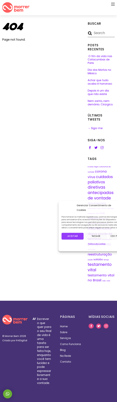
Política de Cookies (97, 243)
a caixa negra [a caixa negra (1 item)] (93, 167)
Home (64, 326)
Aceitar (72, 235)
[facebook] (90, 147)
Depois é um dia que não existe (98, 92)
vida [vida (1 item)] (104, 281)
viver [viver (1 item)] (108, 281)
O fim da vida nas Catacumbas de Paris (100, 60)
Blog (63, 350)
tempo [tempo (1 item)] (106, 260)
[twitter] (96, 147)
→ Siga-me (95, 128)
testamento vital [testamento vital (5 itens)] (100, 267)
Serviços (65, 338)
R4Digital (21, 340)
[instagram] (102, 147)
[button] (7, 393)
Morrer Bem (12, 336)
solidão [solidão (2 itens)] (98, 259)
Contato (65, 362)
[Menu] (113, 4)
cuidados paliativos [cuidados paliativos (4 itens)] (100, 179)
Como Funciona (70, 344)
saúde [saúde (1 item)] (90, 260)
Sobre (63, 332)
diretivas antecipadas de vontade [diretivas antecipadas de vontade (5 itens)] (101, 192)
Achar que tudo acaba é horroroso (100, 82)
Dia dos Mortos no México (99, 71)
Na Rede (65, 356)
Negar (96, 235)
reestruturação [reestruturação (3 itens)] (100, 254)
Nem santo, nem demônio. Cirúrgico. (100, 102)
